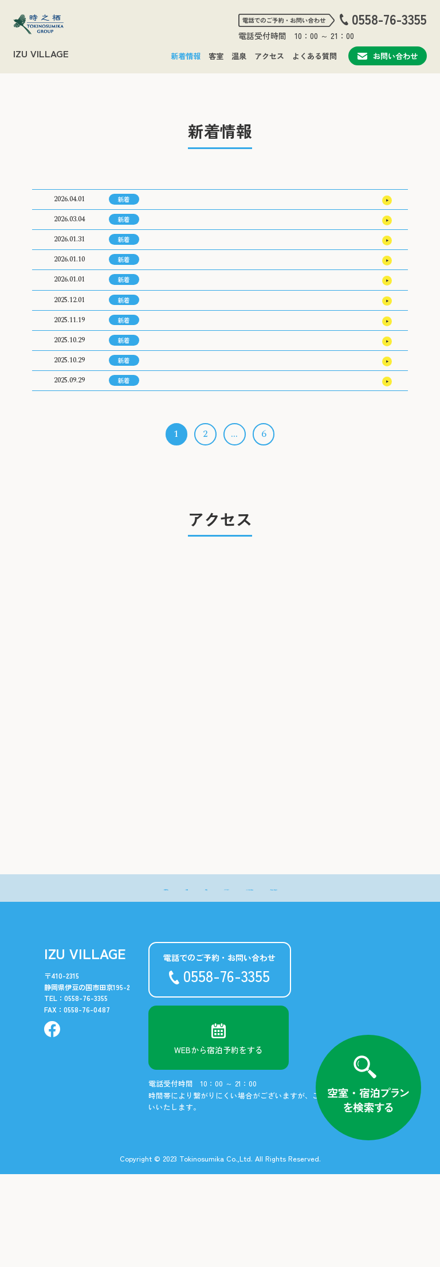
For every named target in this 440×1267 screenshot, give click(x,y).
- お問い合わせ (335, 980)
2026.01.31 (69, 262)
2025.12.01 (69, 351)
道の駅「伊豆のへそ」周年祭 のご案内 (222, 410)
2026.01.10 (69, 292)
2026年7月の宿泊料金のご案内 (204, 204)
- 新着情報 (98, 980)
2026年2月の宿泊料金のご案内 (204, 439)
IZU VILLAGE (41, 53)
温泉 (238, 55)
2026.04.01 (69, 203)
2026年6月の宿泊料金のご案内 (204, 233)
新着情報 (186, 55)
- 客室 (140, 980)
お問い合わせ (388, 55)
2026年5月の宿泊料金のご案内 (204, 263)
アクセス (269, 55)
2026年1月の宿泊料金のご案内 (203, 469)
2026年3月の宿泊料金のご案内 (204, 351)
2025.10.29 (69, 409)
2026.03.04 (69, 233)
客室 (216, 55)
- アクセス (217, 980)
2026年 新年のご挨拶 (190, 321)
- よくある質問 (272, 980)
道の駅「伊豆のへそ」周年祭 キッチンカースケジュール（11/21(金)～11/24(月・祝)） (264, 381)
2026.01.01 (69, 321)
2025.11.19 (69, 380)
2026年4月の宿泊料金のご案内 (204, 292)
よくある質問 (314, 55)
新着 (123, 203)
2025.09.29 (69, 468)
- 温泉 (175, 980)
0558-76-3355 (389, 19)
